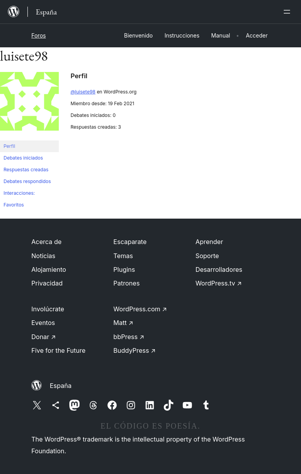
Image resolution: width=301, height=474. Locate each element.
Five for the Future (58, 350)
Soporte (207, 256)
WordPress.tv (219, 283)
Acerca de (46, 242)
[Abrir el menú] (288, 11)
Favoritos (14, 205)
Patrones (126, 283)
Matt (123, 323)
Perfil (9, 146)
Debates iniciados (23, 158)
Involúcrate (47, 309)
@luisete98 (83, 92)
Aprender (209, 242)
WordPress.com (140, 309)
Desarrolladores (219, 269)
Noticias (43, 256)
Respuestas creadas (26, 169)
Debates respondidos (27, 181)
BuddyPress (134, 350)
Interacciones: (19, 193)
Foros (38, 35)
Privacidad (47, 283)
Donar (43, 337)
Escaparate (130, 242)
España (60, 386)
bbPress (128, 337)
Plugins (124, 269)
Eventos (43, 323)
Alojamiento (48, 269)
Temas (123, 256)
